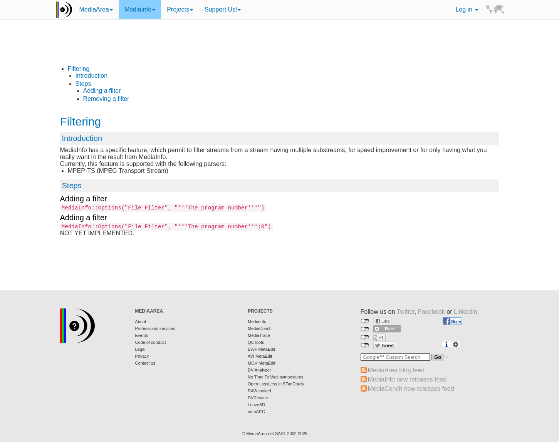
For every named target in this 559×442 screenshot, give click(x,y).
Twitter (405, 311)
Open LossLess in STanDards (276, 384)
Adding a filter (102, 90)
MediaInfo (139, 9)
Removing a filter (106, 98)
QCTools (256, 342)
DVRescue (258, 397)
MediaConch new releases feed (411, 388)
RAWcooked (259, 390)
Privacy (142, 356)
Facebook (431, 311)
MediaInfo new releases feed (407, 379)
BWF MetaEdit (261, 349)
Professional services (155, 328)
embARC (256, 411)
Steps (83, 83)
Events (141, 335)
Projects (180, 9)
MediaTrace (259, 335)
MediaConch (260, 328)
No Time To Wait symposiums (275, 377)
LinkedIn (465, 311)
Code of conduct (150, 342)
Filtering (79, 68)
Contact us (145, 363)
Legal (140, 349)
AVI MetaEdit (260, 356)
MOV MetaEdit (261, 363)
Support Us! (223, 9)
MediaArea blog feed (396, 370)
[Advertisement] (279, 48)
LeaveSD (256, 404)
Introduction (92, 75)
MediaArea (96, 9)
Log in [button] (466, 9)
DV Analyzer (259, 370)
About (140, 321)
